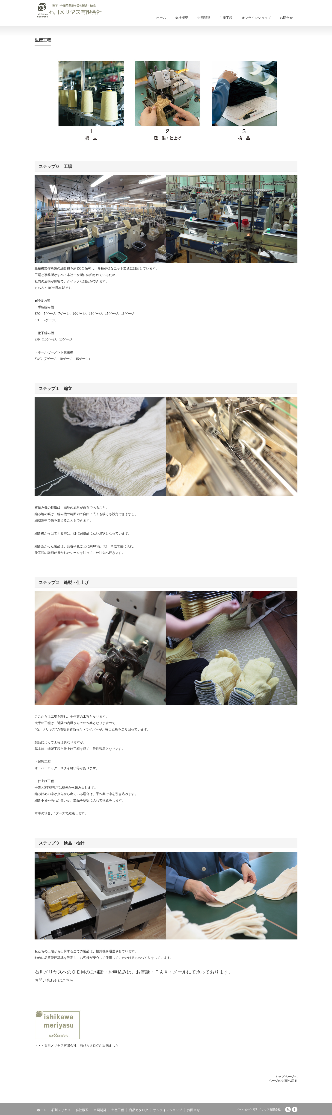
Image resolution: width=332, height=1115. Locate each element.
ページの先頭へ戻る (282, 1081)
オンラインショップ (256, 18)
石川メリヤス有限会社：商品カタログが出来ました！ (83, 1045)
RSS (288, 1109)
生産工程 (225, 18)
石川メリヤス (61, 1110)
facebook (294, 1109)
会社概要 (181, 18)
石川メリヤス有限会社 (267, 1109)
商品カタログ (138, 1110)
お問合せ (286, 18)
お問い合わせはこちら (54, 980)
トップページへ (286, 1076)
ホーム (161, 18)
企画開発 (203, 18)
